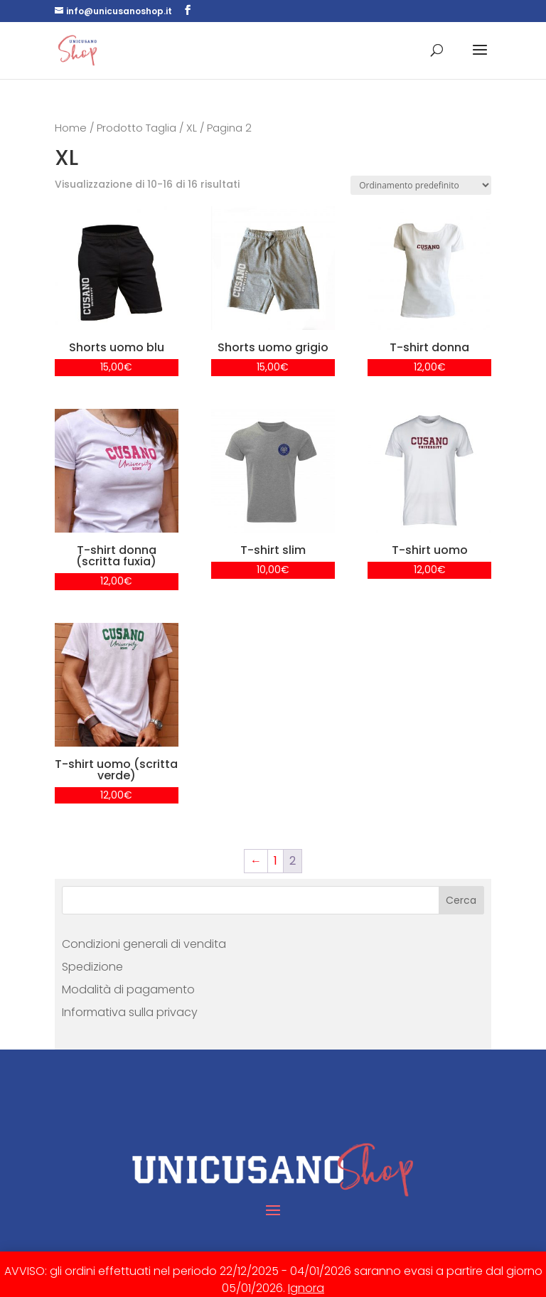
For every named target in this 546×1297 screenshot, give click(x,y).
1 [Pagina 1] (275, 861)
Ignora (306, 1288)
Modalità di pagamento (128, 989)
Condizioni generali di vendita (144, 944)
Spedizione (92, 967)
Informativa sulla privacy (130, 1012)
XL (191, 128)
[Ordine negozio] (420, 185)
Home (71, 128)
